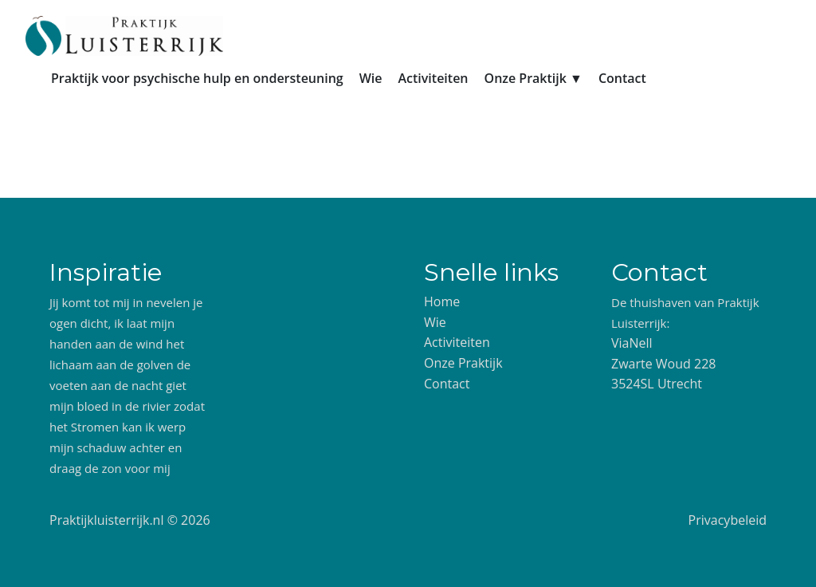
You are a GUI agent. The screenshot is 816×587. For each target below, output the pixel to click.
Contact (622, 78)
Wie (370, 78)
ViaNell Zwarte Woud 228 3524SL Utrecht (663, 363)
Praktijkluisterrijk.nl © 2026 (129, 520)
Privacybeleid (727, 520)
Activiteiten (433, 78)
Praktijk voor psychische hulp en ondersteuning (197, 78)
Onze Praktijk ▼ (533, 78)
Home (442, 301)
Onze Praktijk (463, 363)
